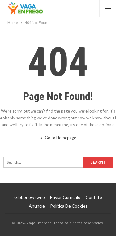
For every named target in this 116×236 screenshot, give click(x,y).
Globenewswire (29, 197)
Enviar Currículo (65, 197)
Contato (94, 197)
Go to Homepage (58, 137)
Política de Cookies (69, 205)
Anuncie (37, 205)
